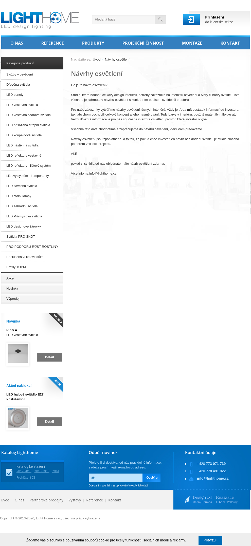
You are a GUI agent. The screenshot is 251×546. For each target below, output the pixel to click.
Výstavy (75, 500)
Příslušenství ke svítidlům (25, 257)
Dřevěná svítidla (18, 84)
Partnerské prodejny (46, 500)
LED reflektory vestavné (23, 155)
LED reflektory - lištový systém (28, 165)
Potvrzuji (210, 540)
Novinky (12, 288)
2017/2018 (23, 471)
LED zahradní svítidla (22, 206)
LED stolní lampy (18, 196)
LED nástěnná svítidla (22, 145)
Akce (10, 278)
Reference (94, 500)
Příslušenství (25, 396)
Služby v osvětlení (19, 74)
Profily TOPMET (18, 267)
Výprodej (12, 298)
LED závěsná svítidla (21, 186)
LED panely (14, 95)
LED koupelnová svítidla (24, 135)
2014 (55, 471)
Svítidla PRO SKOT (20, 236)
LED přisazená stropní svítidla (28, 125)
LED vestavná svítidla (22, 105)
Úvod (96, 59)
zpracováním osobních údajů (132, 485)
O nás (19, 500)
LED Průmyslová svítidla (24, 216)
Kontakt (114, 500)
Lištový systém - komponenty (27, 176)
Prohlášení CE (25, 477)
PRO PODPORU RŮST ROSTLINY (32, 247)
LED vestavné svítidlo (22, 332)
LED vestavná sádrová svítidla (28, 115)
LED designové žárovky (23, 226)
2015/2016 (41, 471)
